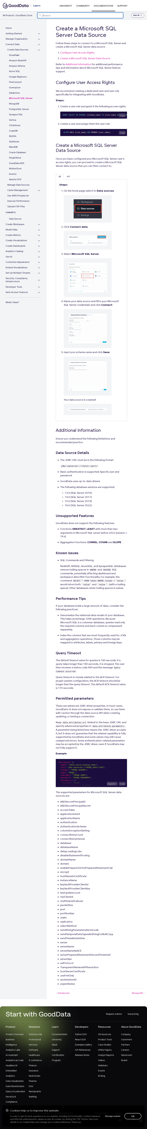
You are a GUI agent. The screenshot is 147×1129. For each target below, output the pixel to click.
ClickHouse (14, 125)
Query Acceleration (15, 1091)
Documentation (103, 5)
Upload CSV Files (16, 206)
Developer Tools (14, 287)
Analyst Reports (106, 1055)
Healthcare (34, 1055)
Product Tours (105, 1039)
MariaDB (13, 147)
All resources (104, 1034)
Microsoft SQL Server (21, 98)
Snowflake (14, 55)
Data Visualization (15, 1081)
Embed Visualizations (16, 267)
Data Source (15, 218)
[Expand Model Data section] (39, 230)
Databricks (14, 93)
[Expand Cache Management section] (39, 190)
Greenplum (15, 87)
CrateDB (13, 130)
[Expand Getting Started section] (39, 33)
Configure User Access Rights (77, 52)
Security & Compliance (11, 1099)
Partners (125, 1044)
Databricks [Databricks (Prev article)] (63, 993)
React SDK (80, 1039)
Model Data (11, 229)
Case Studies (104, 1044)
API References (83, 1049)
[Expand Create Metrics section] (39, 235)
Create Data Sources (17, 49)
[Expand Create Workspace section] (39, 224)
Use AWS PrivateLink (18, 195)
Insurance (33, 1070)
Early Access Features (17, 292)
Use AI (9, 256)
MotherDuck (15, 168)
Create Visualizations (16, 240)
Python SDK (81, 1034)
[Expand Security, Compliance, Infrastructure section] (39, 280)
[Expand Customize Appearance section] (39, 262)
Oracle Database (17, 152)
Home (9, 28)
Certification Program (58, 1058)
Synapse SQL (16, 114)
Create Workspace (15, 224)
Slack (54, 1044)
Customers (126, 1039)
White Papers (105, 1049)
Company (126, 1034)
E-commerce (35, 1060)
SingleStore (15, 157)
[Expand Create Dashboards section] (39, 246)
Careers (125, 1049)
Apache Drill (15, 179)
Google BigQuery (18, 76)
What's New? (12, 302)
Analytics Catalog (14, 251)
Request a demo (114, 1013)
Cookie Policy (29, 1122)
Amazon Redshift (17, 60)
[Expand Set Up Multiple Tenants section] (39, 273)
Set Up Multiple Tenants (18, 272)
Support (122, 5)
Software (33, 1049)
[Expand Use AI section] (39, 257)
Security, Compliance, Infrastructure (17, 280)
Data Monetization (15, 1086)
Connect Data (12, 44)
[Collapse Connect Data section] (39, 44)
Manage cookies (112, 1116)
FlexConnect (15, 82)
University (65, 5)
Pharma (32, 1081)
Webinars (103, 1065)
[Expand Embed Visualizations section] (39, 267)
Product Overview (15, 1034)
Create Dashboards (15, 246)
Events (101, 1070)
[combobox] (80, 15)
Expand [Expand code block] (111, 784)
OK (133, 1116)
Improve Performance (18, 201)
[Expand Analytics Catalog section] (39, 251)
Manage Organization (17, 38)
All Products (8, 15)
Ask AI (137, 15)
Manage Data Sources (18, 184)
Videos (101, 1060)
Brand (124, 1060)
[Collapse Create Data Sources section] (39, 50)
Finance (33, 1065)
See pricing (133, 1013)
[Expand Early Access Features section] (39, 292)
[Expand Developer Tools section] (39, 287)
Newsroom (126, 1055)
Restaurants (35, 1091)
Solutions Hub (35, 1034)
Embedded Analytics (11, 1073)
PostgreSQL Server (19, 109)
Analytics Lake (13, 1049)
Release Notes (82, 1055)
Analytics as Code (15, 1060)
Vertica (12, 120)
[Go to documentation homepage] (15, 5)
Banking (33, 1096)
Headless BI (11, 1065)
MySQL (13, 136)
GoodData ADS (16, 163)
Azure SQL (14, 71)
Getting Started (14, 33)
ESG (31, 1086)
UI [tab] (60, 177)
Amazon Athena (17, 66)
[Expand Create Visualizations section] (39, 240)
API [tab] (68, 177)
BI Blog (101, 1075)
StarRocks (14, 141)
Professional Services (35, 1042)
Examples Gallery (83, 1044)
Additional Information (78, 64)
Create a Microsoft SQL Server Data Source (85, 58)
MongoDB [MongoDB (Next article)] (138, 993)
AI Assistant (12, 1055)
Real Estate (34, 1075)
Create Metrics (13, 235)
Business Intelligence (11, 1042)
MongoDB (14, 103)
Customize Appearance (17, 262)
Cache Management (17, 190)
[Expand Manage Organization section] (39, 39)
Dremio (12, 174)
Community (83, 5)
